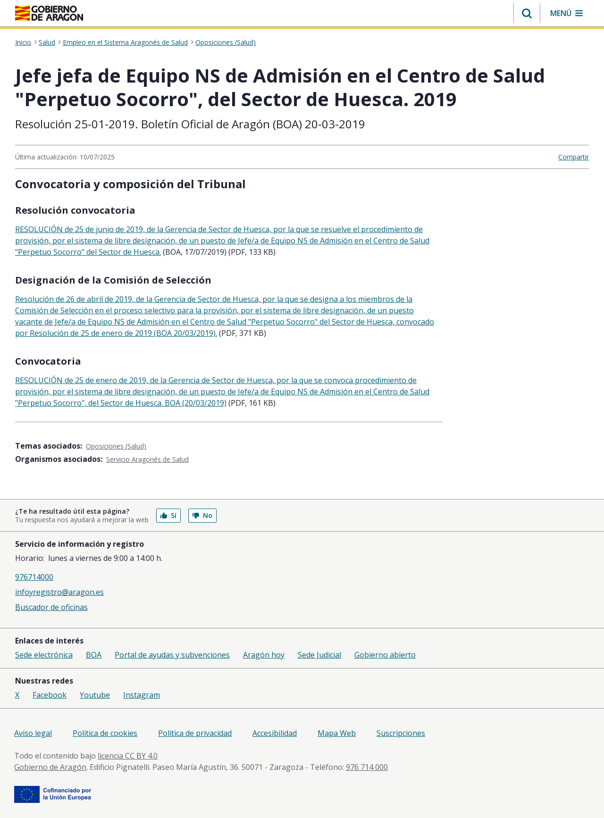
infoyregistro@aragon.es (59, 592)
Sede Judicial (319, 655)
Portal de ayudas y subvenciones (172, 655)
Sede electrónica (44, 655)
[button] (527, 13)
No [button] (202, 515)
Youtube (95, 695)
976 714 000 (367, 767)
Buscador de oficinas (51, 607)
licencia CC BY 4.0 (128, 756)
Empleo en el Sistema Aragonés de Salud (125, 42)
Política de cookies (105, 733)
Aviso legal (33, 733)
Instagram (141, 695)
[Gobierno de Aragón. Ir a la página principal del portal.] (49, 13)
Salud (47, 42)
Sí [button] (168, 515)
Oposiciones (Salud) (225, 42)
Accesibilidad (274, 733)
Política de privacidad (195, 733)
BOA (93, 655)
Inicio (23, 42)
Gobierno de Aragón (50, 767)
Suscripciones (401, 733)
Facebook (50, 695)
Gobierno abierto (385, 655)
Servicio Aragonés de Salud (147, 459)
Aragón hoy (264, 655)
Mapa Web (337, 733)
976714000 (34, 577)
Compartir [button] (573, 156)
